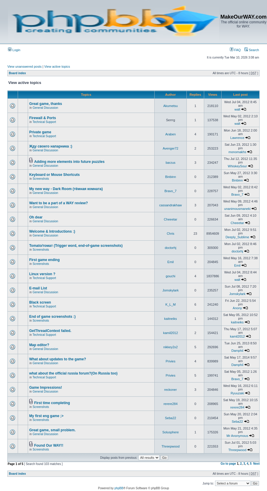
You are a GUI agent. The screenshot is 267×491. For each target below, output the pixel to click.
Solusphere (170, 432)
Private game (40, 132)
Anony (237, 308)
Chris (170, 233)
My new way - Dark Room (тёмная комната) (66, 189)
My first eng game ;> (46, 416)
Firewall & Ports (42, 118)
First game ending (44, 260)
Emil (170, 262)
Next (256, 463)
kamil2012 (170, 333)
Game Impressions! (45, 387)
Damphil (237, 350)
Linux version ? (42, 274)
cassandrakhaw (170, 205)
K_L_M (171, 304)
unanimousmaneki (237, 208)
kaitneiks (170, 318)
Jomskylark (170, 290)
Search (251, 50)
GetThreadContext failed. (50, 331)
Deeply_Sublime (237, 237)
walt (237, 109)
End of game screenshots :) (52, 317)
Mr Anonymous (237, 435)
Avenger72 (170, 148)
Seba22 (170, 418)
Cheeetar (170, 219)
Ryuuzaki (237, 393)
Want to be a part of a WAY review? (58, 203)
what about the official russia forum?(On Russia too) (73, 373)
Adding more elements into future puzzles (69, 162)
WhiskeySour (237, 166)
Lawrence (237, 138)
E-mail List (38, 288)
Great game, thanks (45, 104)
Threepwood (170, 446)
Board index (17, 73)
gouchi (170, 276)
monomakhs (237, 152)
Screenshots (40, 178)
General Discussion (45, 107)
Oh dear (35, 217)
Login (14, 50)
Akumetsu (170, 106)
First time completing (52, 403)
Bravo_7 (171, 191)
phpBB (118, 488)
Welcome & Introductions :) (52, 231)
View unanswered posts (24, 66)
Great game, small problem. (52, 430)
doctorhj (170, 247)
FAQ (235, 50)
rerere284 (170, 404)
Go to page (228, 463)
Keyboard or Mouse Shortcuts (54, 175)
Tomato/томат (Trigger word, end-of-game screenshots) (76, 246)
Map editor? (39, 345)
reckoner (170, 389)
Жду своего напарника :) (50, 146)
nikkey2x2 (170, 347)
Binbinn (170, 177)
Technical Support (44, 122)
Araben (170, 134)
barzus (170, 162)
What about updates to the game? (57, 359)
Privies (170, 361)
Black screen (40, 302)
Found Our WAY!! (48, 445)
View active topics (57, 66)
